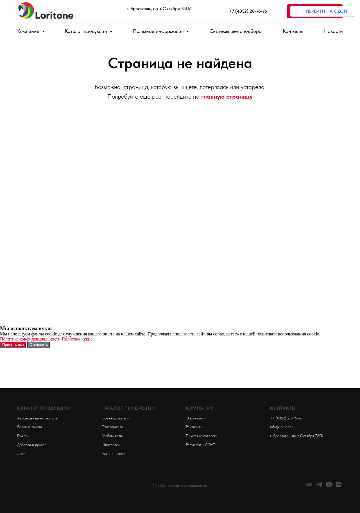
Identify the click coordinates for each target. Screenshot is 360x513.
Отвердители (112, 427)
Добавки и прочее (32, 444)
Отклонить (39, 344)
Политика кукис (77, 339)
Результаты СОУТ (200, 444)
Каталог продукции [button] (86, 31)
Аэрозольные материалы (37, 418)
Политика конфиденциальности (30, 339)
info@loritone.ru (282, 427)
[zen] (338, 486)
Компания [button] (29, 31)
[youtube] (328, 486)
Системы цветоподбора (236, 31)
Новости (333, 31)
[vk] (309, 486)
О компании (196, 418)
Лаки (21, 453)
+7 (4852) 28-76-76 (286, 418)
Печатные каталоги (202, 435)
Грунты (22, 435)
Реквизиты (194, 427)
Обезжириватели (115, 418)
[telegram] (319, 486)
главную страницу (227, 96)
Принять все (13, 344)
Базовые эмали (29, 427)
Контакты (293, 31)
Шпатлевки (110, 444)
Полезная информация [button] (159, 31)
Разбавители (111, 435)
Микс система (113, 453)
